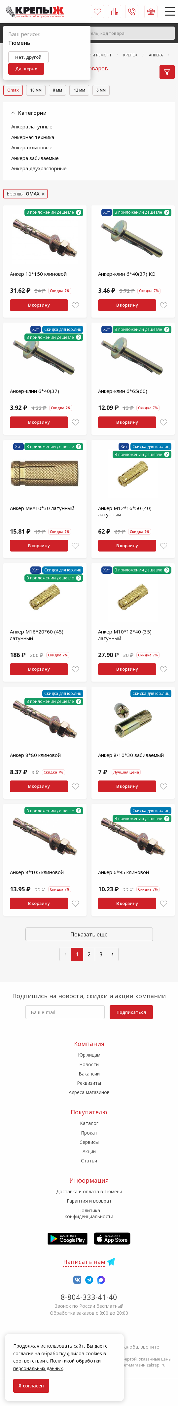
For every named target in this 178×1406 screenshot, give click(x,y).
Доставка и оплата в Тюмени (89, 1191)
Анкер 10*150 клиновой (38, 274)
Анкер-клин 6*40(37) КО (127, 274)
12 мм (93, 91)
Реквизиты (89, 1083)
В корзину (39, 306)
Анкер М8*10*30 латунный (42, 509)
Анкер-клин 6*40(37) (34, 392)
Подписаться (131, 1012)
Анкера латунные (32, 127)
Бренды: (23, 194)
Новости (89, 1064)
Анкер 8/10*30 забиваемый (131, 756)
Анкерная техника (32, 137)
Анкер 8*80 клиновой (35, 756)
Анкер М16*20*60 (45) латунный (36, 635)
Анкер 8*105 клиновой (37, 873)
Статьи (89, 1160)
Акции (89, 1151)
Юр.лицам (89, 1055)
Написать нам (84, 1262)
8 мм (67, 91)
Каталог (89, 1123)
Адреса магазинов (89, 1092)
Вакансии (89, 1074)
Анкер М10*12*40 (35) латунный (125, 635)
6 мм (118, 91)
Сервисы (89, 1142)
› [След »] (113, 954)
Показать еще (89, 935)
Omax (15, 91)
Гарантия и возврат (89, 1201)
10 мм (41, 91)
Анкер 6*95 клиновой (123, 873)
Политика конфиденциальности (89, 1213)
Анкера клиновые (32, 148)
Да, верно (26, 69)
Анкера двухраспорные (39, 169)
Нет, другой (28, 57)
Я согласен (31, 1385)
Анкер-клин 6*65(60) (122, 392)
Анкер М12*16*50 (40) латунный (125, 512)
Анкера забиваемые (35, 158)
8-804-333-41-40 (89, 1297)
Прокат (89, 1133)
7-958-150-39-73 (89, 1338)
